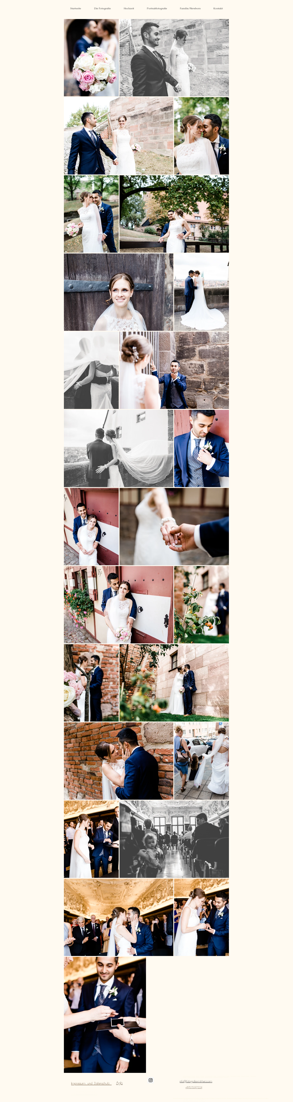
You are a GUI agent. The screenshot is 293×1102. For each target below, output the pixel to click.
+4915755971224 (193, 1087)
